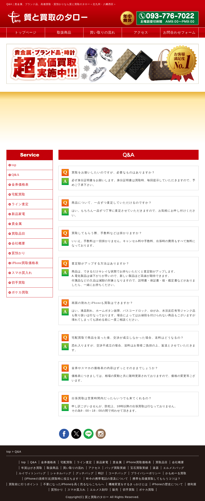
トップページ (25, 32)
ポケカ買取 (20, 292)
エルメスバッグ (173, 467)
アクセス (141, 32)
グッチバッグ (85, 473)
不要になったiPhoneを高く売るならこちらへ (73, 484)
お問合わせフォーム (179, 32)
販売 (115, 489)
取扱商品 (64, 32)
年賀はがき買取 (31, 467)
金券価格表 (20, 184)
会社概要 (18, 243)
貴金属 (17, 223)
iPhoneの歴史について (167, 484)
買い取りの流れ (102, 32)
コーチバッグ (118, 473)
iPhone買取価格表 (25, 263)
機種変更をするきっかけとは (128, 484)
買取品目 (18, 233)
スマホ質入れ (22, 272)
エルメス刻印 (99, 489)
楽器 (156, 467)
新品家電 (18, 214)
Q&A (15, 174)
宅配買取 (18, 194)
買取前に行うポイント (24, 484)
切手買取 (18, 282)
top (14, 165)
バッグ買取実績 (115, 467)
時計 (101, 473)
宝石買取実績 (139, 467)
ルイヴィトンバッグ (32, 473)
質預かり (18, 253)
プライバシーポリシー (146, 473)
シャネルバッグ (60, 473)
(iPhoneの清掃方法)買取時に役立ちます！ (53, 478)
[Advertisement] (102, 114)
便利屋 (191, 484)
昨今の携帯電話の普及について (107, 478)
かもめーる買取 (175, 473)
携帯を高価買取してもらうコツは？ (157, 478)
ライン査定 (20, 204)
